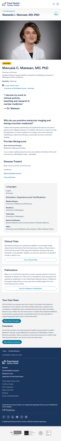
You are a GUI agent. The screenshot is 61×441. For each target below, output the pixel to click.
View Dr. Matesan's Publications (30, 288)
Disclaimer (5, 393)
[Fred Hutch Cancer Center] (10, 362)
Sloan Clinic (15, 85)
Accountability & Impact (10, 370)
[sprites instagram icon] (21, 416)
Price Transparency (7, 387)
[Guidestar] (48, 433)
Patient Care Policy (7, 390)
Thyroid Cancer (9, 177)
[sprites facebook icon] (3, 416)
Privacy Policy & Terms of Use (10, 381)
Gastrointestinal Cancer (12, 173)
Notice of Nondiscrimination (10, 396)
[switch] (56, 13)
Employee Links (7, 373)
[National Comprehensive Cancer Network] (29, 433)
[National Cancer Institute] (15, 433)
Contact (5, 368)
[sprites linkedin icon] (12, 416)
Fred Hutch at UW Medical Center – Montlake (19, 88)
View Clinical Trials (30, 260)
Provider (6, 63)
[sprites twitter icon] (8, 416)
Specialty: (6, 81)
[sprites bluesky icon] (26, 416)
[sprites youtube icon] (17, 416)
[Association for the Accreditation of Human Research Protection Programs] (40, 433)
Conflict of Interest (7, 384)
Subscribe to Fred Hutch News (12, 376)
